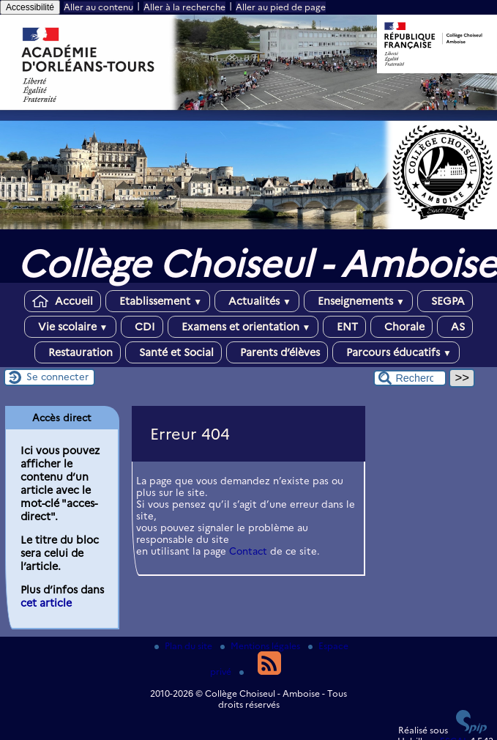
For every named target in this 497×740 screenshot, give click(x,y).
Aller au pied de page (281, 6)
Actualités (257, 301)
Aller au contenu (98, 6)
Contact (248, 551)
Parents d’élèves (277, 352)
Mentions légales (261, 645)
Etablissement (157, 301)
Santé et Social (173, 352)
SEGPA (445, 301)
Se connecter (57, 376)
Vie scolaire (70, 326)
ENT (344, 326)
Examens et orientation (243, 326)
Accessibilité (30, 7)
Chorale (401, 326)
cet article (46, 603)
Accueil (62, 301)
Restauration (77, 352)
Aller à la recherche (184, 6)
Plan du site (184, 645)
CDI (142, 326)
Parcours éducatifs (396, 352)
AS (455, 326)
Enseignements (358, 301)
